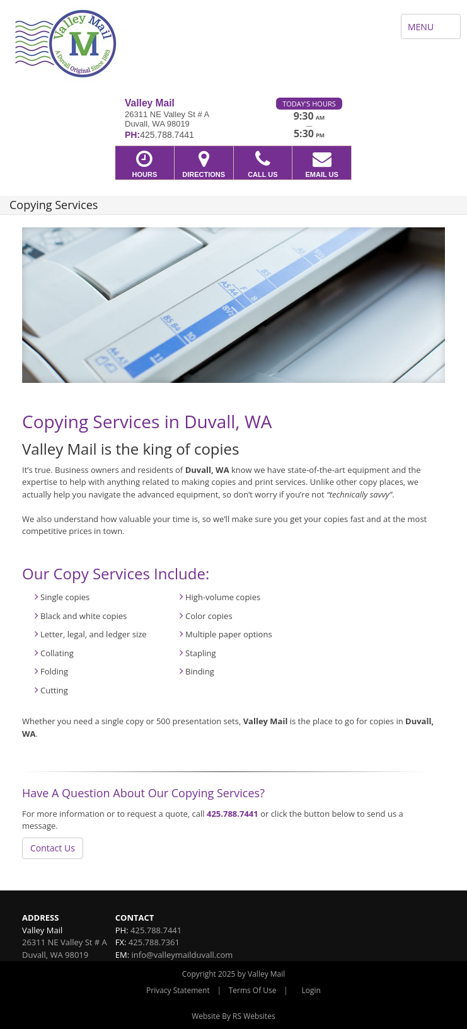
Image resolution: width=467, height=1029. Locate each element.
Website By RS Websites (233, 1016)
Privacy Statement (178, 990)
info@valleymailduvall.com (182, 954)
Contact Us (52, 848)
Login (311, 990)
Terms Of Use (253, 990)
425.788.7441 (232, 813)
